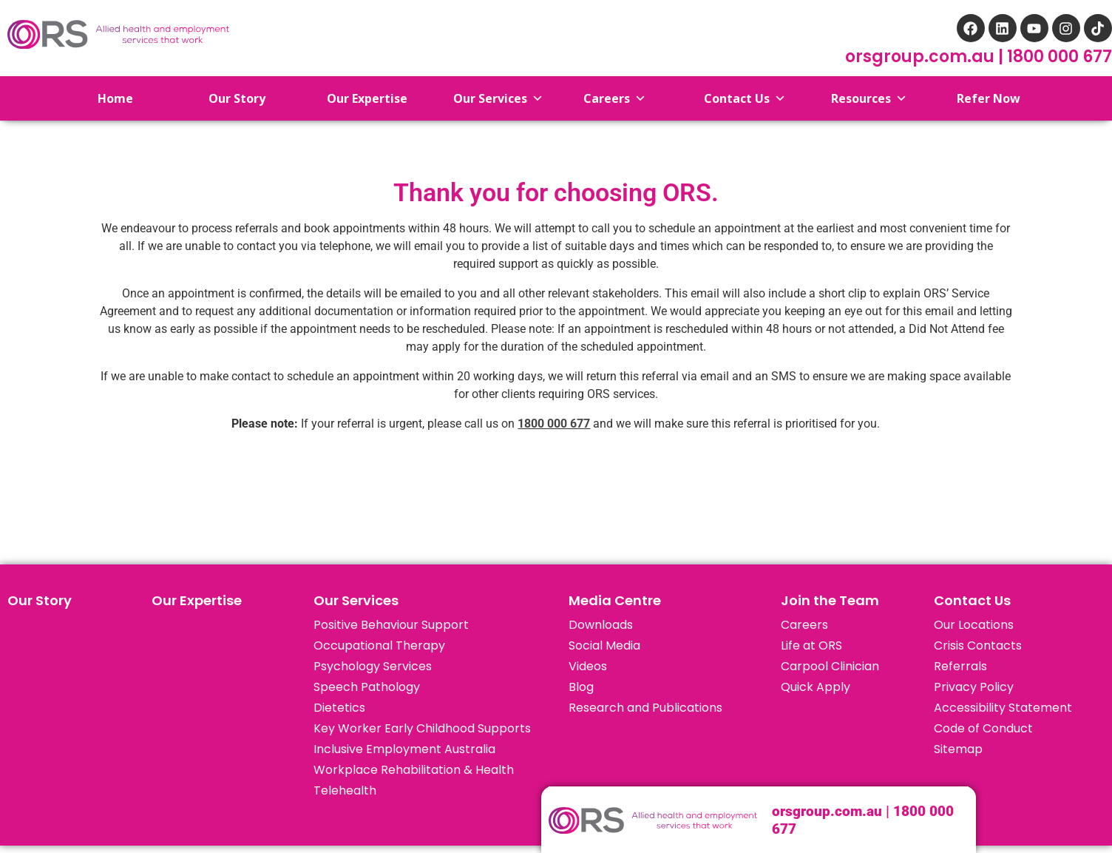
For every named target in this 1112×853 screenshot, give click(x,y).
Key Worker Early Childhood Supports (422, 728)
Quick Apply (815, 686)
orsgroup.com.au (921, 56)
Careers (804, 624)
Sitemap (958, 749)
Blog (581, 686)
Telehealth (344, 790)
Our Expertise (197, 600)
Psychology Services (372, 666)
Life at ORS (811, 645)
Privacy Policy (974, 686)
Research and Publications (645, 707)
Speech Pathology (366, 686)
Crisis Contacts (978, 645)
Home (104, 98)
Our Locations (974, 624)
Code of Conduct (983, 728)
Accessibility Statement (1003, 707)
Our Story (39, 600)
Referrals (960, 666)
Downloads (601, 624)
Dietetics (339, 707)
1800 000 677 (1059, 56)
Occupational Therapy (379, 645)
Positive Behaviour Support (391, 624)
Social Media (604, 645)
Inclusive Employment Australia (404, 749)
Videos (588, 666)
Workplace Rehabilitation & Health (413, 769)
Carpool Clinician (830, 666)
